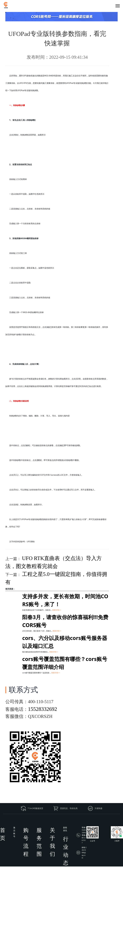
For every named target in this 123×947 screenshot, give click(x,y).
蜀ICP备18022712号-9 (70, 943)
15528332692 (42, 709)
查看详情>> (56, 610)
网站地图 (106, 943)
